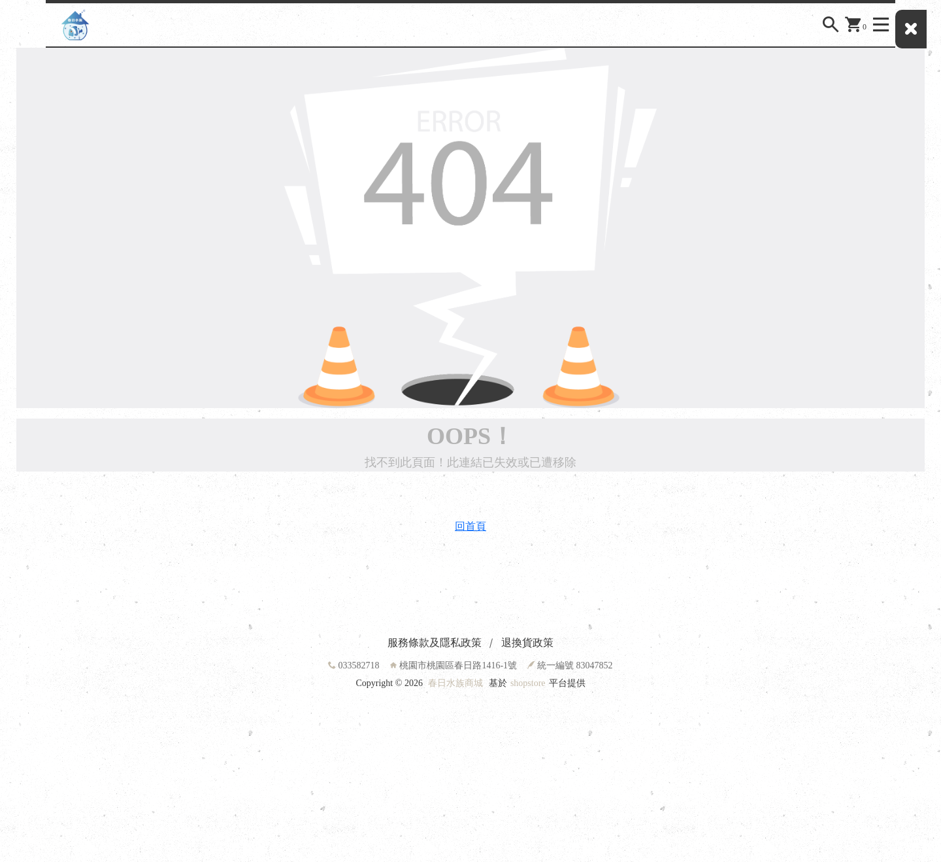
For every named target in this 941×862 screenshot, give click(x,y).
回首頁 (470, 526)
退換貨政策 (527, 642)
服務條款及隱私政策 (435, 642)
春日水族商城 (455, 683)
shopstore (528, 683)
